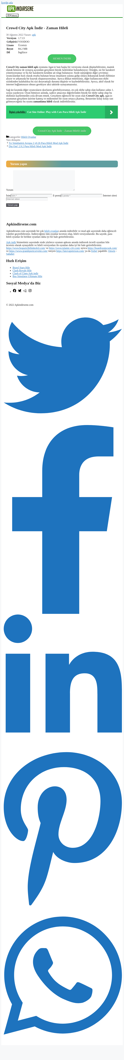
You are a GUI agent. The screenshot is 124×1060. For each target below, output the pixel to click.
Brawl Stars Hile (21, 271)
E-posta (57, 199)
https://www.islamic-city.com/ (64, 252)
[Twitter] (63, 427)
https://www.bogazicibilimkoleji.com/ (25, 252)
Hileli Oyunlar (28, 137)
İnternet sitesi (110, 199)
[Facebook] (63, 616)
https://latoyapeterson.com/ (70, 254)
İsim (8, 199)
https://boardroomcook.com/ (102, 252)
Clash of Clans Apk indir (25, 277)
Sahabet (10, 257)
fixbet (94, 254)
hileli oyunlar (51, 234)
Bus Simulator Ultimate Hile (27, 280)
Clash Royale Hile (22, 274)
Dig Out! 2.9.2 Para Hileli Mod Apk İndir (30, 146)
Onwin (111, 254)
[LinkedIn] (63, 752)
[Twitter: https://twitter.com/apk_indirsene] (20, 295)
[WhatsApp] (63, 1046)
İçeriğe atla (7, 2)
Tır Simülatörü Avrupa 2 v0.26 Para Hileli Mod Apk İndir (38, 143)
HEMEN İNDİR (62, 58)
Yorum (9, 193)
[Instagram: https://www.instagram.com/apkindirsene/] (30, 295)
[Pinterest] (63, 910)
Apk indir (11, 246)
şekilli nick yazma (15, 301)
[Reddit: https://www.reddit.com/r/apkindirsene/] (25, 295)
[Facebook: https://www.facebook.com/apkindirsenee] (14, 295)
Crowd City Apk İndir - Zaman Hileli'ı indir (62, 130)
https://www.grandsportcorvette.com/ (28, 254)
